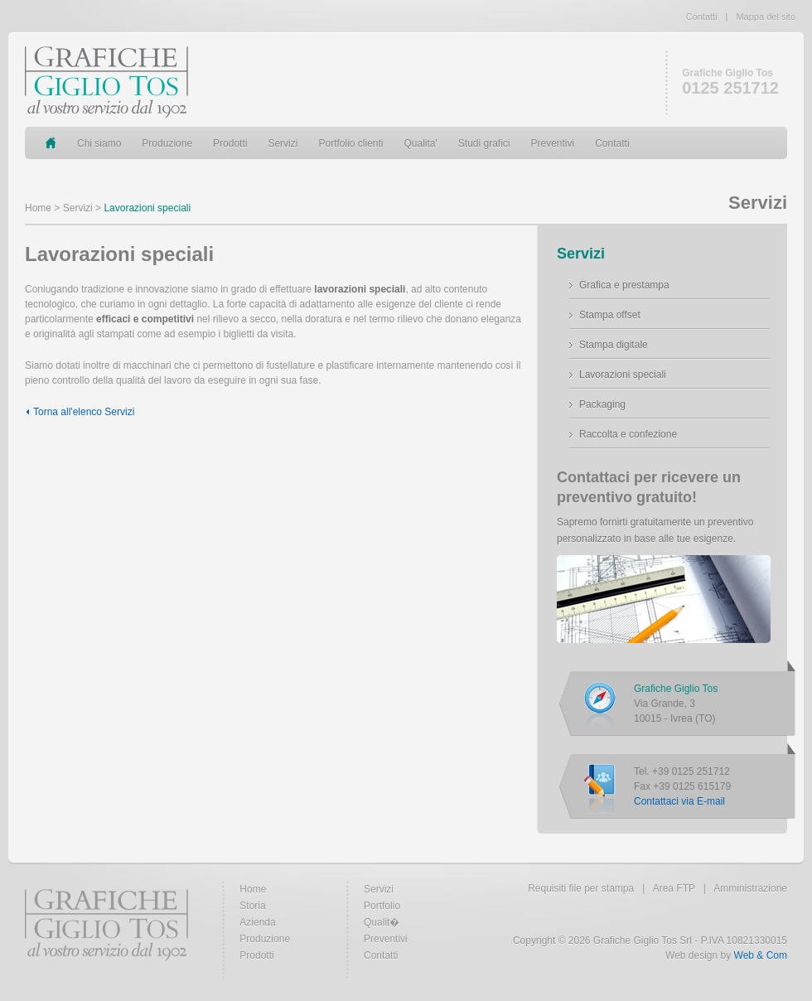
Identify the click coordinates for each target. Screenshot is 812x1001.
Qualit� (381, 922)
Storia (252, 906)
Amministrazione (750, 888)
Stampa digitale (613, 345)
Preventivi (553, 143)
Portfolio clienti (350, 143)
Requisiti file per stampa (581, 888)
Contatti (702, 17)
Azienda (257, 922)
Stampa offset (609, 315)
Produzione (167, 143)
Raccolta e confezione (628, 434)
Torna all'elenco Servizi (83, 412)
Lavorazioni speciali (622, 374)
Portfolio (382, 906)
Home (38, 208)
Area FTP (674, 888)
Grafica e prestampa (624, 285)
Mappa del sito (765, 17)
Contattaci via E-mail (679, 801)
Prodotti (230, 143)
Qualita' (420, 143)
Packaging (602, 404)
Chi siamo (99, 143)
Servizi (282, 143)
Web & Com (760, 955)
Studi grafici (484, 143)
